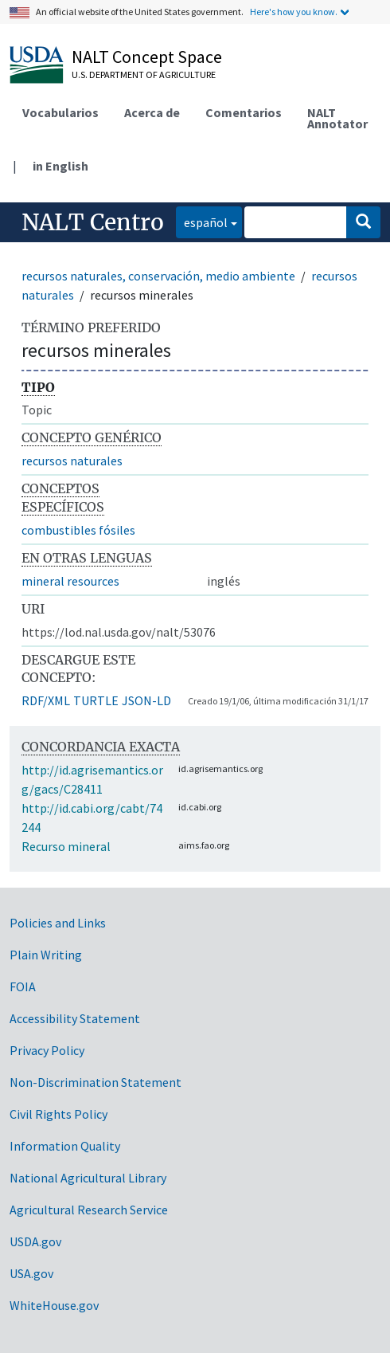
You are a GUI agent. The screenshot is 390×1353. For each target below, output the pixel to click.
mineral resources (70, 581)
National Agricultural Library (88, 1178)
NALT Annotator (337, 117)
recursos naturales (72, 461)
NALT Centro (92, 222)
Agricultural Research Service (89, 1210)
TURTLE (96, 700)
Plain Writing (46, 955)
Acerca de (152, 112)
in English (60, 166)
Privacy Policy (47, 1050)
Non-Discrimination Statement (95, 1082)
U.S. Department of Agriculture (144, 74)
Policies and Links (58, 923)
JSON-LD (146, 700)
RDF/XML (45, 700)
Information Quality (65, 1146)
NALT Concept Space (147, 56)
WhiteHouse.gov (54, 1305)
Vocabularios (60, 112)
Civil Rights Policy (58, 1114)
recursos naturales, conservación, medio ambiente (158, 276)
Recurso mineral (66, 846)
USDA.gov (35, 1241)
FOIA (23, 986)
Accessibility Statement (75, 1018)
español (202, 221)
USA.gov (31, 1273)
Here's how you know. (293, 12)
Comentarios (243, 112)
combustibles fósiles (78, 530)
